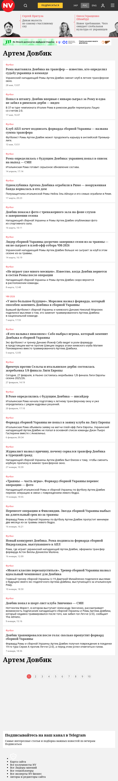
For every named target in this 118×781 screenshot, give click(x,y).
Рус (85, 5)
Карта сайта (18, 761)
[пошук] (25, 5)
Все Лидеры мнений (23, 767)
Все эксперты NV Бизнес (26, 773)
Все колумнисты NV (23, 764)
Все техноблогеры (22, 770)
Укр (76, 5)
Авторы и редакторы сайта (28, 776)
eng (94, 5)
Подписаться (50, 5)
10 (89, 676)
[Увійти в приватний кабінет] (102, 5)
